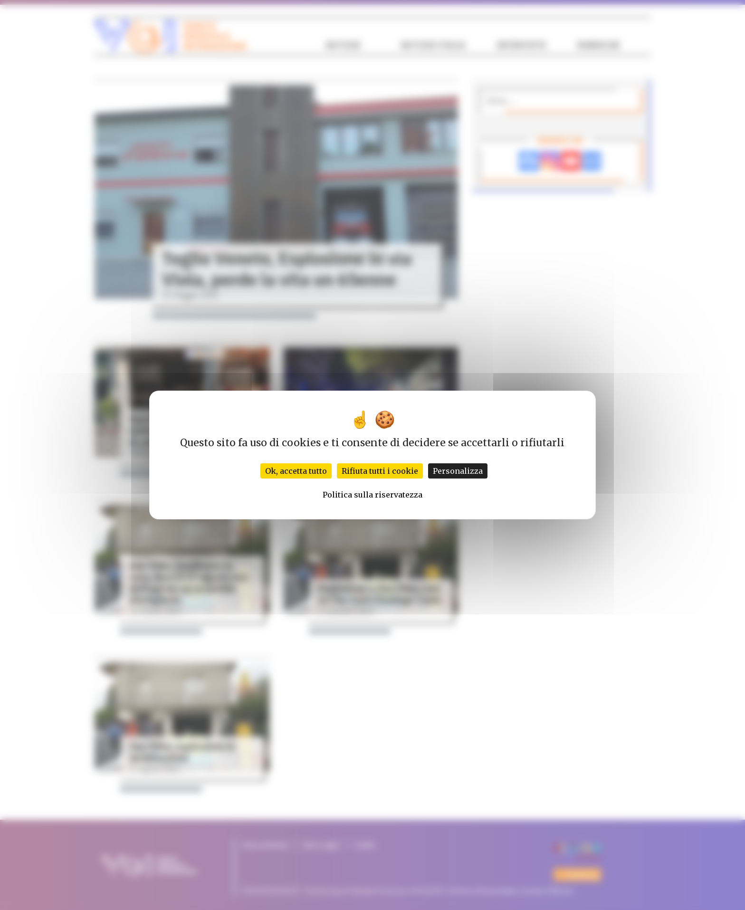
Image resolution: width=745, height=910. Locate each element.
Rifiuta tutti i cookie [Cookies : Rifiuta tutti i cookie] (380, 471)
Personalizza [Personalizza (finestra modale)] (458, 471)
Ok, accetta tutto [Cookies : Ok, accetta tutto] (296, 471)
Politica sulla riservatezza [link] (372, 494)
